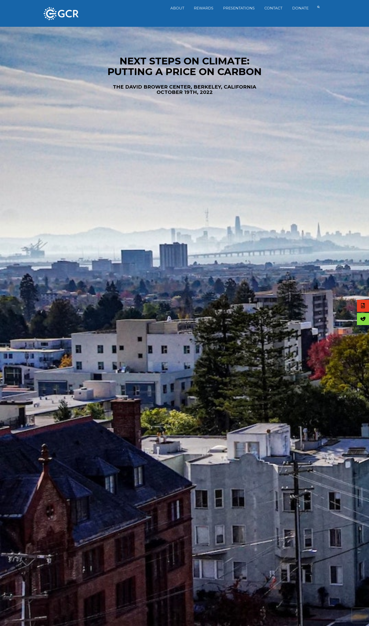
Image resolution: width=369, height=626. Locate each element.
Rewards (202, 8)
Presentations (238, 8)
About (176, 8)
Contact (272, 8)
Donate (299, 8)
